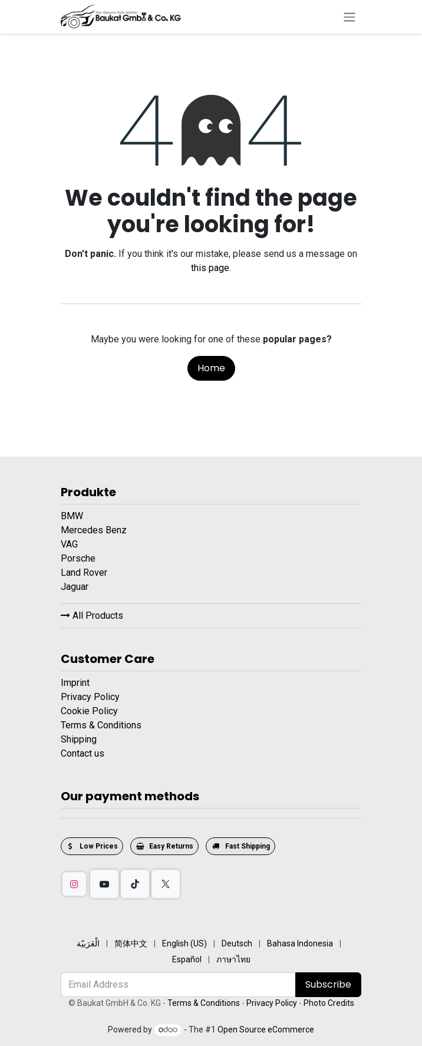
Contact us (82, 753)
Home (211, 368)
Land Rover (85, 572)
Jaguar (76, 586)
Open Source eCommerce (265, 1029)
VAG (70, 544)
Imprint (75, 682)
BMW (73, 516)
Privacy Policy (90, 696)
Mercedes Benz (95, 530)
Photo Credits (329, 1003)
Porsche (79, 558)
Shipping (79, 739)
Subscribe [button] (328, 984)
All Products (92, 615)
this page (210, 267)
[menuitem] (88, 944)
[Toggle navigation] (349, 17)
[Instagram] (74, 884)
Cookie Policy (89, 711)
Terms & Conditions (101, 725)
